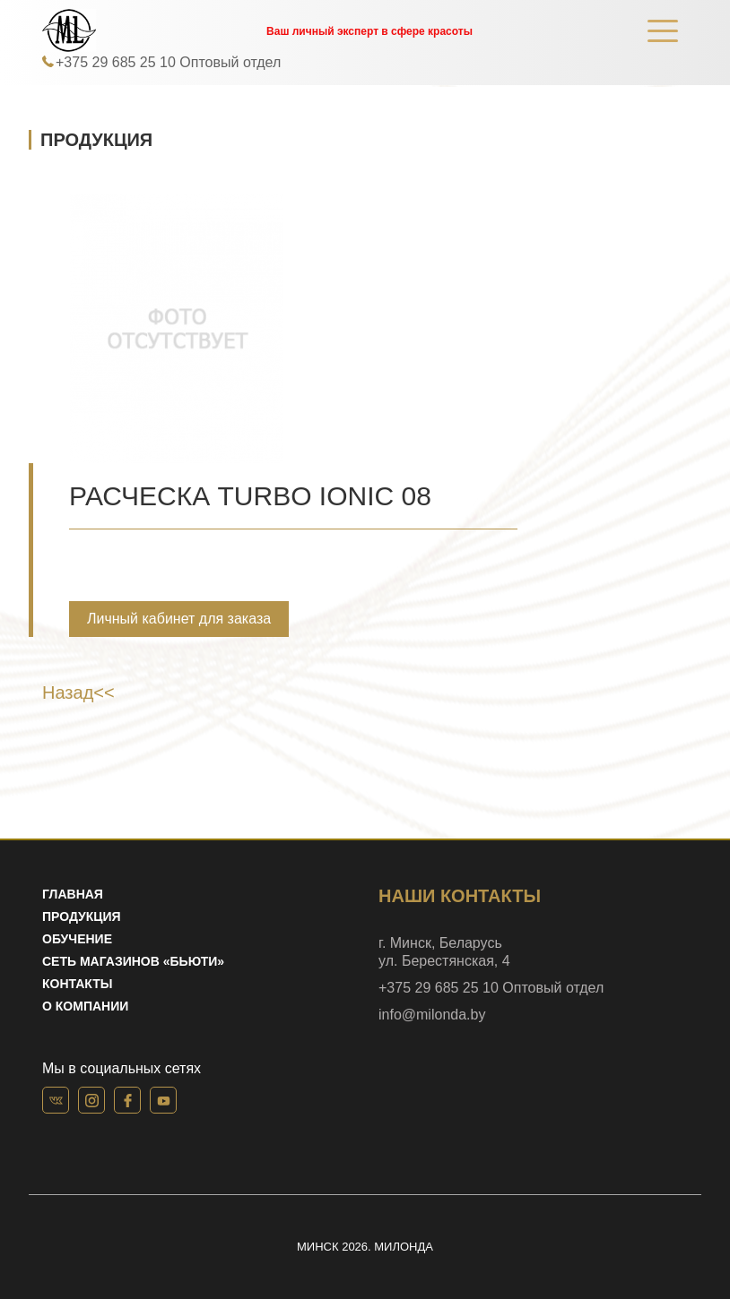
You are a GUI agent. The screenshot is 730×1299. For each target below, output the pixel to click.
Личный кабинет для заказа (179, 618)
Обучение (77, 939)
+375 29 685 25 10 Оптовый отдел (168, 62)
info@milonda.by (431, 1014)
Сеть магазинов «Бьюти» (133, 961)
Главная (72, 894)
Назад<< (78, 692)
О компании (85, 1006)
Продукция (81, 916)
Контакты (77, 983)
